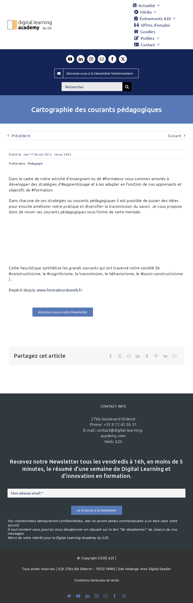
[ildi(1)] (50, 414)
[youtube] (70, 59)
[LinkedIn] (137, 356)
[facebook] (112, 59)
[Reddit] (128, 356)
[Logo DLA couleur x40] (30, 22)
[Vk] (165, 356)
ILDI (118, 441)
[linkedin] (81, 59)
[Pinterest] (156, 356)
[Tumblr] (147, 356)
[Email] (174, 356)
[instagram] (91, 59)
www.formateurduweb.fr (59, 289)
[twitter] (123, 59)
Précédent (21, 135)
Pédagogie (35, 163)
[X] (119, 356)
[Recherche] (126, 86)
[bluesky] (69, 596)
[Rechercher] (92, 86)
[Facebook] (110, 356)
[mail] (102, 59)
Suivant (174, 135)
